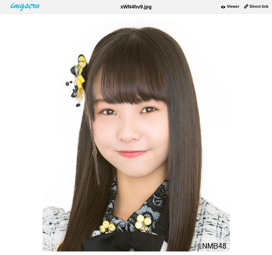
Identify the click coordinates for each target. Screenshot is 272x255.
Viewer (233, 6)
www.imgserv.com (26, 6)
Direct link (259, 6)
